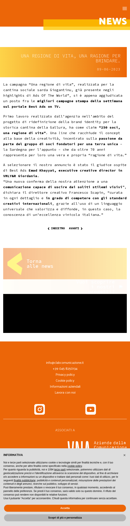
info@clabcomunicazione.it (65, 363)
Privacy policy (65, 375)
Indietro (56, 228)
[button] (124, 455)
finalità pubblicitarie (25, 480)
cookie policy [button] (74, 465)
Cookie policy (65, 381)
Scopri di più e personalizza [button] (65, 517)
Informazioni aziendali (65, 387)
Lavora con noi (65, 393)
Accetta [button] (65, 508)
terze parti (60, 469)
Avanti (75, 228)
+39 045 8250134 (65, 369)
